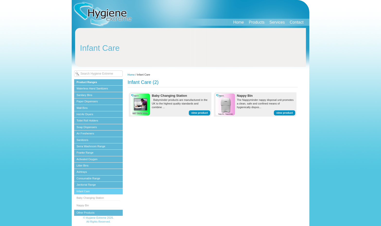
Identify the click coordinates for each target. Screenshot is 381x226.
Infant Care (83, 191)
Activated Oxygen (87, 159)
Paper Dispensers (87, 101)
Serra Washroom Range (91, 146)
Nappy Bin (83, 205)
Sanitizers (82, 140)
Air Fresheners (85, 133)
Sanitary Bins (84, 95)
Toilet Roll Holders (87, 120)
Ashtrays (82, 171)
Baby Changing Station (90, 197)
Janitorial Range (86, 184)
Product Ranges (87, 82)
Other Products (86, 212)
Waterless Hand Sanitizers (92, 88)
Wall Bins (82, 107)
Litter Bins (82, 165)
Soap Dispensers (87, 127)
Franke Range (85, 152)
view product (199, 112)
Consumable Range (88, 178)
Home (238, 22)
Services (277, 22)
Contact (296, 22)
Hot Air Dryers (85, 114)
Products (257, 22)
